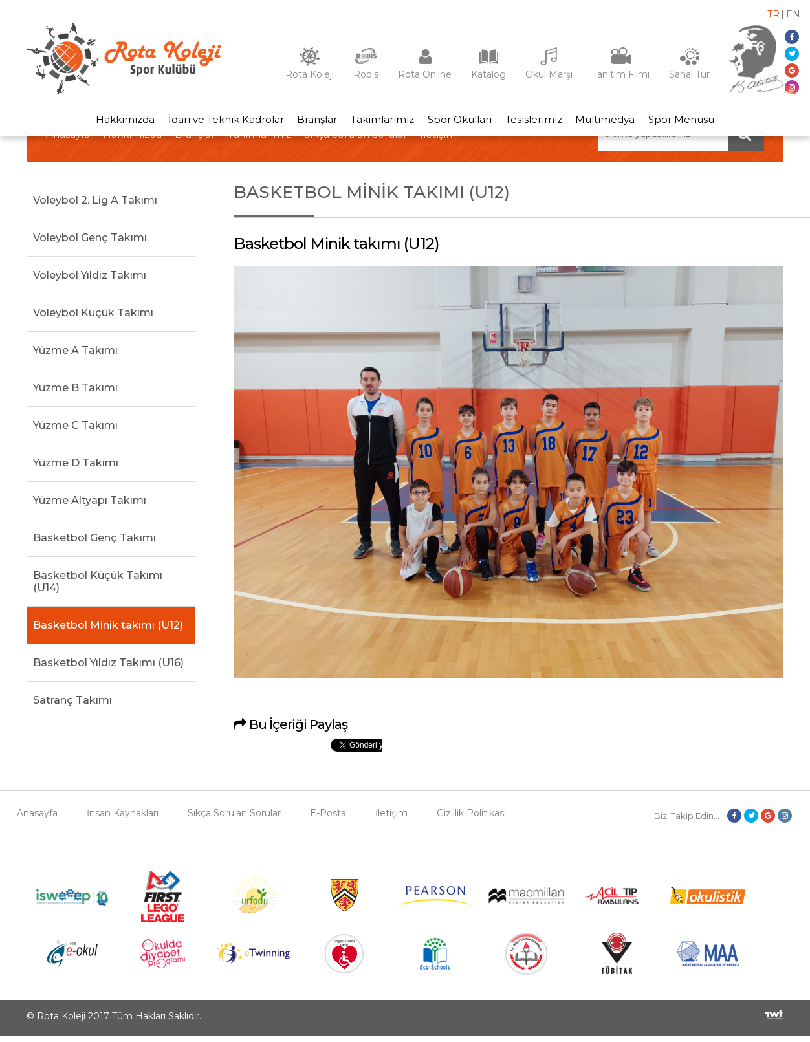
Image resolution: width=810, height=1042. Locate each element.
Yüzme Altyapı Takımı (89, 506)
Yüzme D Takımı (75, 468)
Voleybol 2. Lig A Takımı (95, 206)
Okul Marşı (549, 74)
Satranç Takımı (72, 706)
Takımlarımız (380, 122)
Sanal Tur (689, 74)
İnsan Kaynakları (123, 819)
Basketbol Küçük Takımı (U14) (97, 587)
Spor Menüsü (698, 122)
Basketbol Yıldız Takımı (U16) (108, 668)
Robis (365, 74)
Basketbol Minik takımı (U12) (108, 631)
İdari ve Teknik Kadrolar (214, 122)
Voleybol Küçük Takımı (93, 318)
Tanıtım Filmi (621, 74)
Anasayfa (37, 819)
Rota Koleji (309, 74)
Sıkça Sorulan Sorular (234, 819)
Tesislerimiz (540, 122)
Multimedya (617, 122)
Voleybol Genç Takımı (90, 243)
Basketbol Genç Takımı (94, 543)
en (793, 14)
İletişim (391, 819)
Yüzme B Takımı (75, 393)
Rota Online (425, 74)
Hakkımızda (109, 122)
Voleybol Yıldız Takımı (89, 281)
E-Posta (328, 819)
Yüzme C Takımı (75, 431)
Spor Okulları (462, 122)
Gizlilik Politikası (471, 819)
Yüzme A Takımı (75, 356)
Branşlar (310, 122)
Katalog (488, 74)
